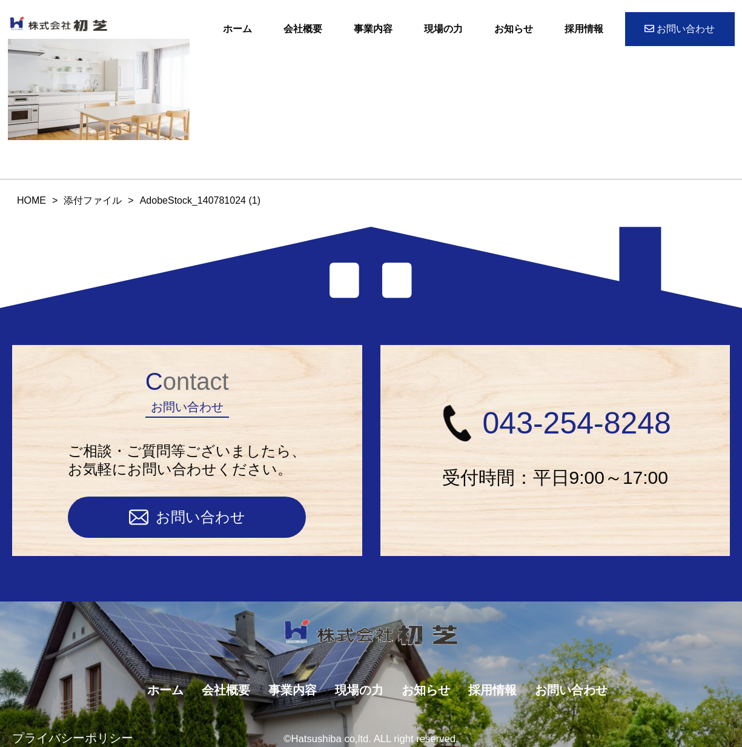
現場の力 (443, 29)
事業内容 (373, 29)
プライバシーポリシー (72, 738)
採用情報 (584, 29)
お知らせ (513, 29)
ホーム (237, 29)
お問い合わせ (679, 29)
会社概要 (302, 29)
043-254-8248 (555, 423)
